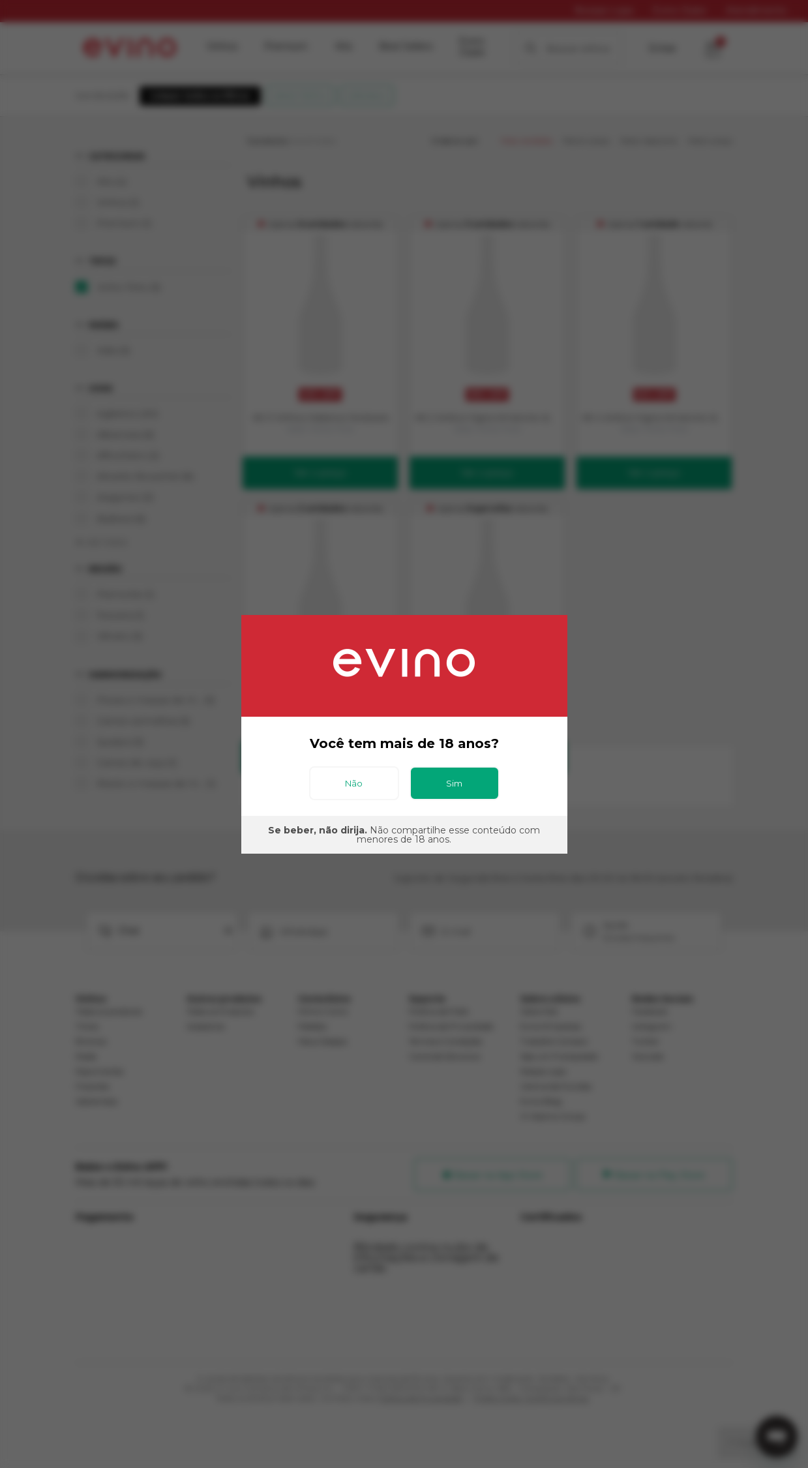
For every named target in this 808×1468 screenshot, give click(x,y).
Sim (454, 783)
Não (354, 783)
